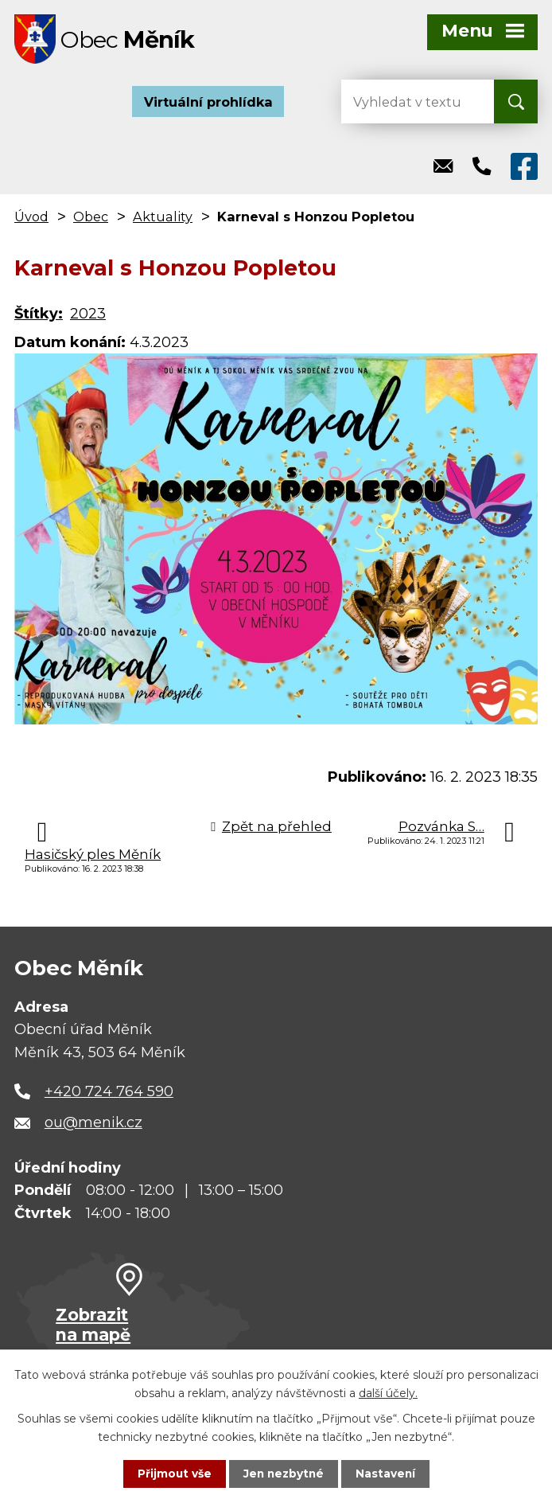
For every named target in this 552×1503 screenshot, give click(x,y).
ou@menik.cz (93, 1125)
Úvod (31, 219)
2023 (88, 316)
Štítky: (38, 316)
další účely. (388, 1391)
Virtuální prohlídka (208, 103)
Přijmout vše (172, 1473)
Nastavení (387, 1473)
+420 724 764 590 (109, 1093)
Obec (90, 219)
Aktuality (162, 219)
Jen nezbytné (283, 1473)
